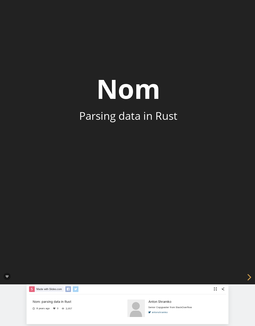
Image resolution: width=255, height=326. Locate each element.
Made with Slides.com (49, 289)
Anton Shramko (159, 301)
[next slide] (250, 277)
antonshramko (158, 312)
